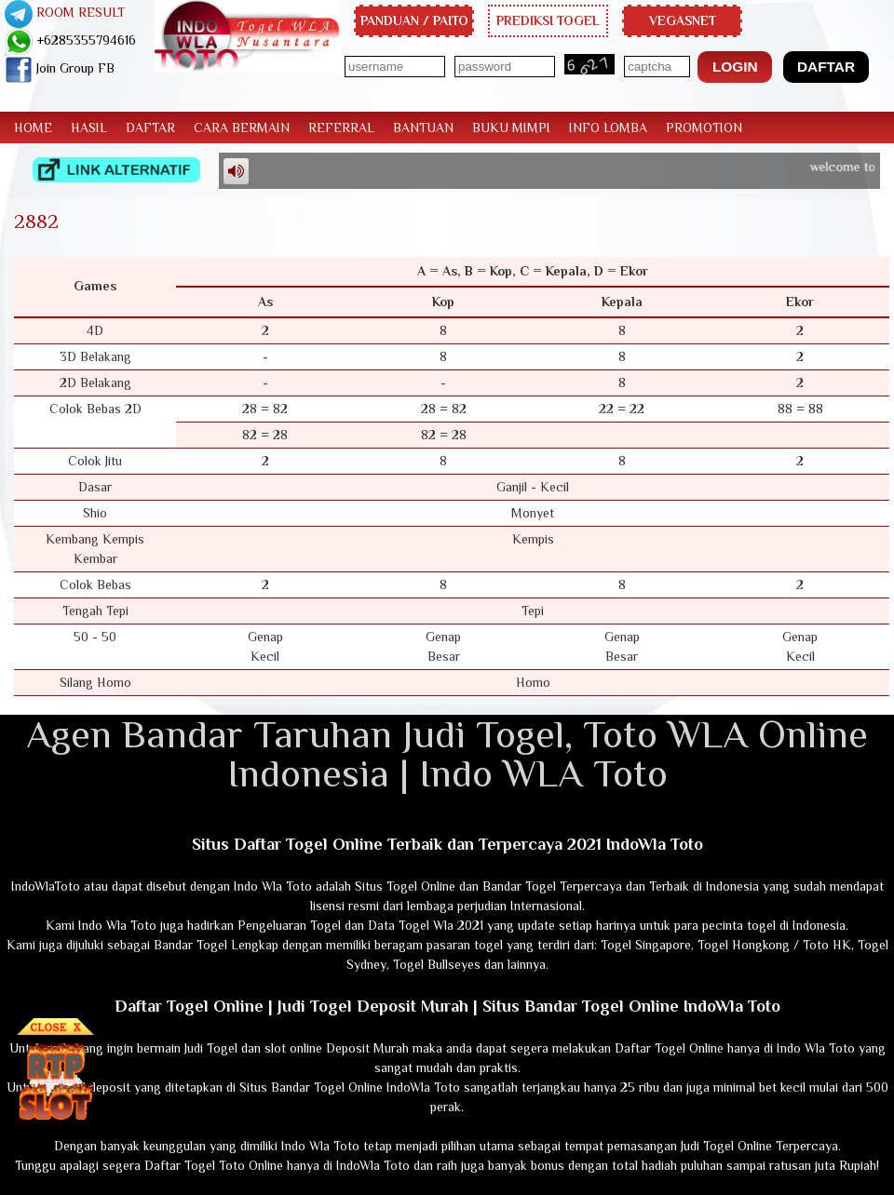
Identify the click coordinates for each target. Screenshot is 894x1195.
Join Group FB (60, 67)
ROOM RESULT (65, 12)
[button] (735, 67)
